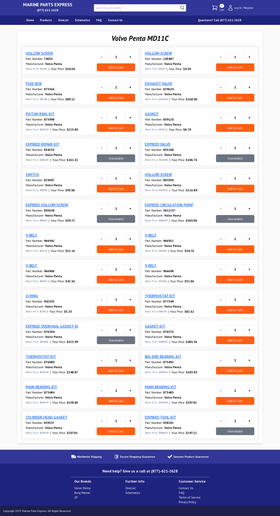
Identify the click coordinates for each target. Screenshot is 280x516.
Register (249, 8)
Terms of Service (189, 497)
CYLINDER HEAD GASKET (46, 417)
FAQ (181, 493)
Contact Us (186, 488)
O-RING (32, 295)
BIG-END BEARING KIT (163, 356)
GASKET (152, 113)
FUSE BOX (34, 83)
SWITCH (32, 174)
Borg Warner (82, 493)
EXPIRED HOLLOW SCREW (47, 204)
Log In (238, 8)
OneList (130, 488)
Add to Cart (116, 67)
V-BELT (31, 235)
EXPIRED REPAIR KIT (43, 144)
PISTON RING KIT (40, 113)
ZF (76, 497)
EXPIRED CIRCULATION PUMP (169, 204)
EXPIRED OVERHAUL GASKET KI (52, 326)
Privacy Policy (187, 502)
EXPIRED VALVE (158, 144)
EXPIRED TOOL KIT (160, 417)
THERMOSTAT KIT (160, 295)
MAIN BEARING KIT (41, 386)
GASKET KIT (155, 326)
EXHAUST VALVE (158, 83)
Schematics (132, 493)
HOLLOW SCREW (39, 53)
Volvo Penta (82, 488)
